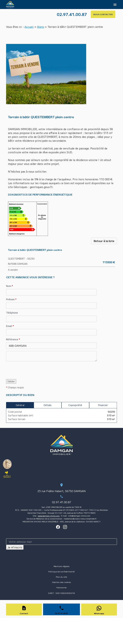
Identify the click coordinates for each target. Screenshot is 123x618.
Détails (48, 405)
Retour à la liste (104, 241)
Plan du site (61, 576)
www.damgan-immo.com (49, 515)
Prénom (11, 299)
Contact (24, 613)
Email (10, 326)
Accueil (29, 27)
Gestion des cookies (61, 582)
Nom (9, 286)
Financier (103, 405)
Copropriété (75, 405)
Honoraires (61, 587)
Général (20, 405)
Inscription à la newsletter (61, 533)
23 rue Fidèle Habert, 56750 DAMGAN (61, 491)
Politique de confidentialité (61, 571)
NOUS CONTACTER (103, 14)
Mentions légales (62, 566)
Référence (13, 339)
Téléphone (12, 312)
